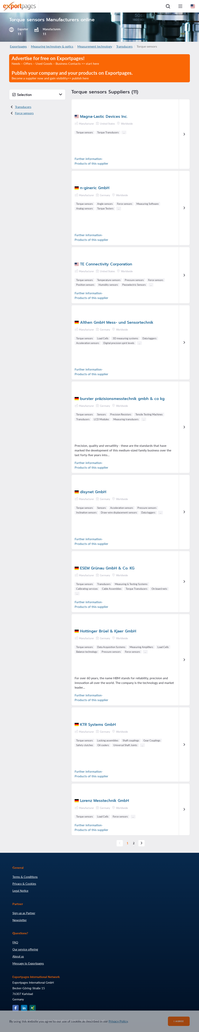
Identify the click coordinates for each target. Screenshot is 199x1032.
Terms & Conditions (25, 877)
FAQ (15, 942)
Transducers (124, 46)
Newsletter (19, 920)
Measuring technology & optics (52, 46)
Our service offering (25, 949)
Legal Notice (20, 890)
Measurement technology (94, 46)
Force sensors (24, 113)
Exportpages (18, 46)
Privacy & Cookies (24, 883)
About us (18, 956)
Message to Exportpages (28, 963)
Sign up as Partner (23, 913)
